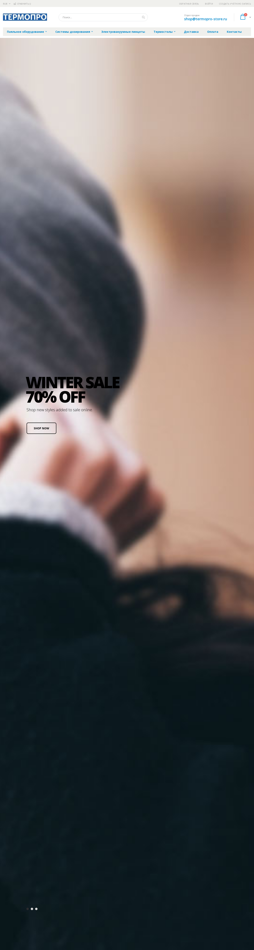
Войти (209, 3)
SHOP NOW (41, 428)
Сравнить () (22, 3)
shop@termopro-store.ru (205, 18)
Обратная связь (189, 3)
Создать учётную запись (235, 3)
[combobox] (103, 17)
